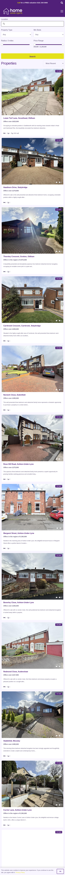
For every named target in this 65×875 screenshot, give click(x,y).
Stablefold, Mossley (11, 741)
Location (4, 19)
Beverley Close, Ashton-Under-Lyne (18, 602)
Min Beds (37, 30)
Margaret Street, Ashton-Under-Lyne (18, 533)
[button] (61, 3)
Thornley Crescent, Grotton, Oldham (18, 256)
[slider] (2, 44)
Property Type (6, 30)
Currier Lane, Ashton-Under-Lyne (17, 810)
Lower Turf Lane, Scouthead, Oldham (19, 118)
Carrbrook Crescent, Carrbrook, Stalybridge (22, 326)
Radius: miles (7, 41)
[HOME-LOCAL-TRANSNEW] (13, 11)
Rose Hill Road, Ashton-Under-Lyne (18, 464)
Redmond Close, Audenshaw (15, 672)
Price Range (38, 41)
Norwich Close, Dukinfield (14, 395)
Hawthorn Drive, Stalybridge (15, 187)
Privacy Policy (20, 872)
